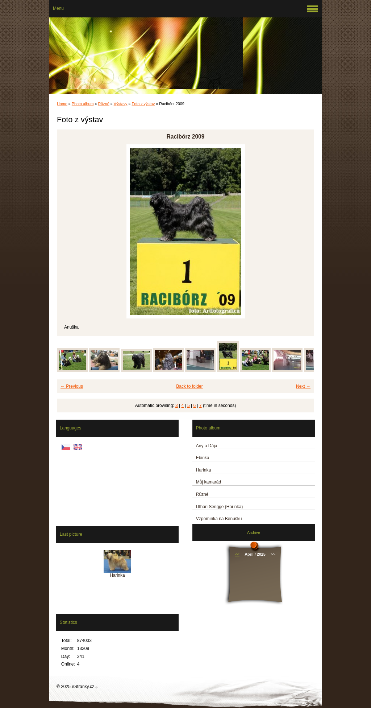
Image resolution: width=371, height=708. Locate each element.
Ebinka (202, 457)
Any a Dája (206, 445)
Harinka (203, 470)
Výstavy (121, 104)
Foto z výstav (143, 104)
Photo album (83, 104)
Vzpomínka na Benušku (219, 518)
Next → (303, 386)
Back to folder (189, 386)
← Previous (72, 386)
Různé (103, 104)
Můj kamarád (208, 482)
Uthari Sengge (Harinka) (219, 506)
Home (62, 104)
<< (237, 554)
